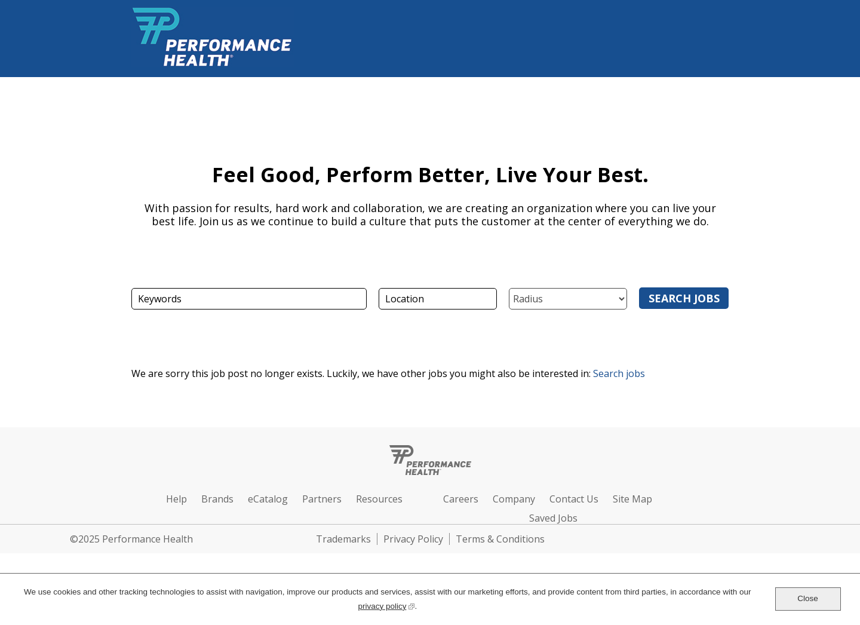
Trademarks (343, 539)
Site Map (632, 498)
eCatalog (268, 498)
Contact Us (573, 498)
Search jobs (619, 373)
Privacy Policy (413, 539)
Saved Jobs (553, 518)
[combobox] (438, 299)
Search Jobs (684, 298)
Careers (460, 498)
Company (514, 498)
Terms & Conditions (500, 539)
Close (807, 598)
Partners (322, 498)
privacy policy (386, 605)
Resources (379, 498)
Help (176, 498)
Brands (217, 498)
